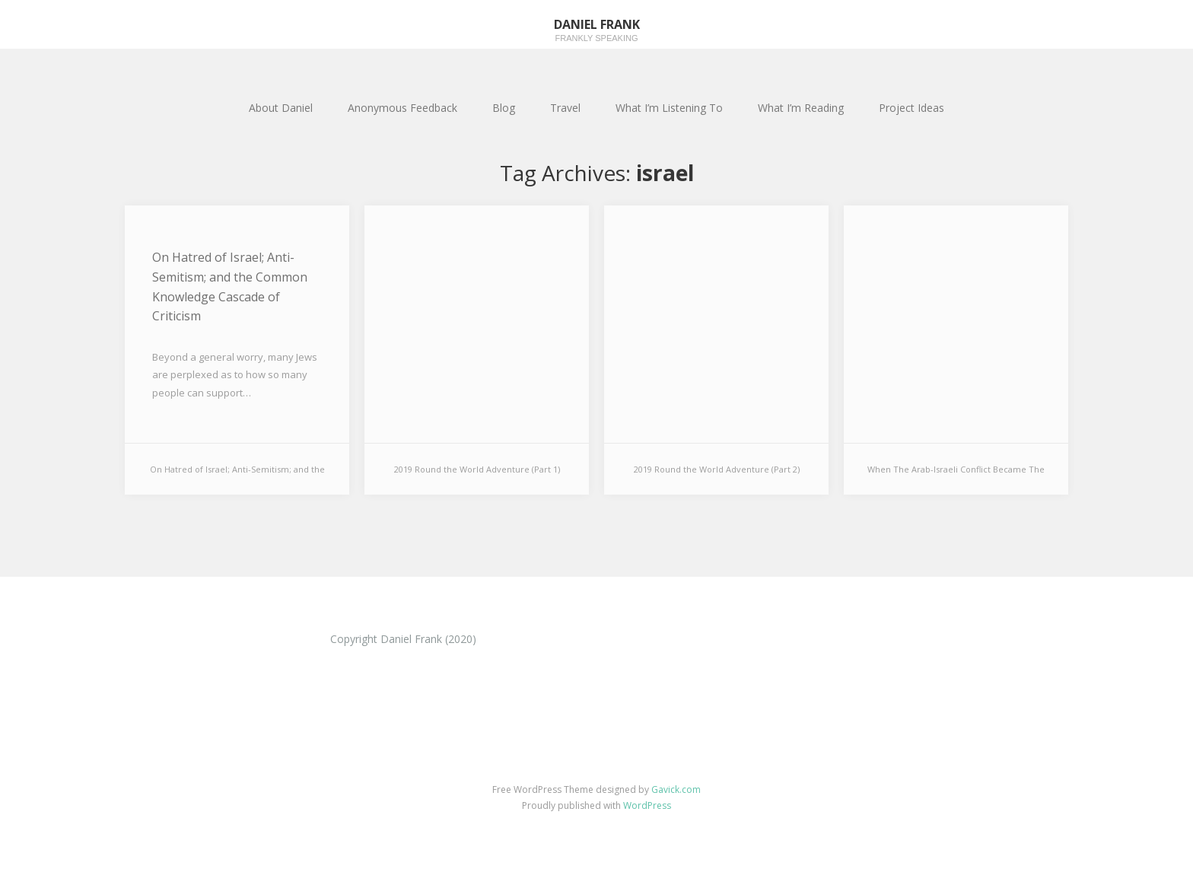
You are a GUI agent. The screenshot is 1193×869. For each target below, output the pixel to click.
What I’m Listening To (669, 107)
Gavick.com (676, 789)
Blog (503, 107)
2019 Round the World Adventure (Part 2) (717, 469)
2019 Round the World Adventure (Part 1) (477, 469)
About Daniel (281, 107)
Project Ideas (911, 107)
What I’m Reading (801, 107)
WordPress (647, 805)
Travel (565, 107)
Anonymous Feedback (402, 107)
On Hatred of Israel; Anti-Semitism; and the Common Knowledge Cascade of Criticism (229, 286)
